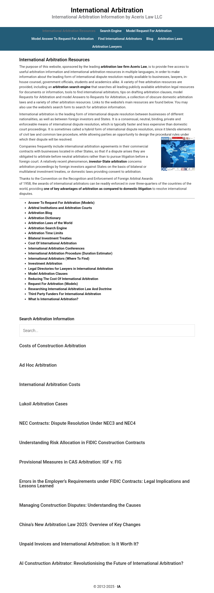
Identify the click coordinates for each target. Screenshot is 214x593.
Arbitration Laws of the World (50, 223)
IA (118, 586)
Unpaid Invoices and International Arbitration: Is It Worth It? (79, 544)
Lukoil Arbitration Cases (43, 404)
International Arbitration (107, 10)
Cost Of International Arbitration (52, 243)
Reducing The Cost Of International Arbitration (63, 279)
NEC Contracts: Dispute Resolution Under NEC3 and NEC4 (77, 423)
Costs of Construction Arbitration (52, 345)
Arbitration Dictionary (44, 218)
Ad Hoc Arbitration (38, 365)
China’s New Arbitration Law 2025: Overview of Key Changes (80, 524)
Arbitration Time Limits (45, 233)
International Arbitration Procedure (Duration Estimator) (70, 253)
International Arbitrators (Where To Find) (59, 259)
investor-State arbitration (108, 161)
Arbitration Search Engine (47, 228)
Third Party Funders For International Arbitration (64, 294)
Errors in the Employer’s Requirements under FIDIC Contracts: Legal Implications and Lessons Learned (104, 483)
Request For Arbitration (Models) (53, 284)
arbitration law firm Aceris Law (124, 67)
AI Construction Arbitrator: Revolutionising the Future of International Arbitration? (101, 563)
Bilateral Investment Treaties (50, 238)
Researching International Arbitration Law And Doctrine (70, 289)
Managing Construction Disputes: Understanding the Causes (80, 505)
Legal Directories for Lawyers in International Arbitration (70, 269)
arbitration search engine (71, 87)
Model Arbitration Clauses (48, 274)
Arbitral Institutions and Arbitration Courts (60, 208)
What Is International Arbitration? (53, 299)
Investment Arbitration (45, 263)
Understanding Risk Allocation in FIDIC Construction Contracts (82, 442)
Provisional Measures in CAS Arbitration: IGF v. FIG (70, 462)
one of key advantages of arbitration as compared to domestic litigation (97, 189)
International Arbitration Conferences (56, 248)
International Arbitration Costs (49, 384)
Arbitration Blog (40, 213)
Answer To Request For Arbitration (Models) (61, 203)
